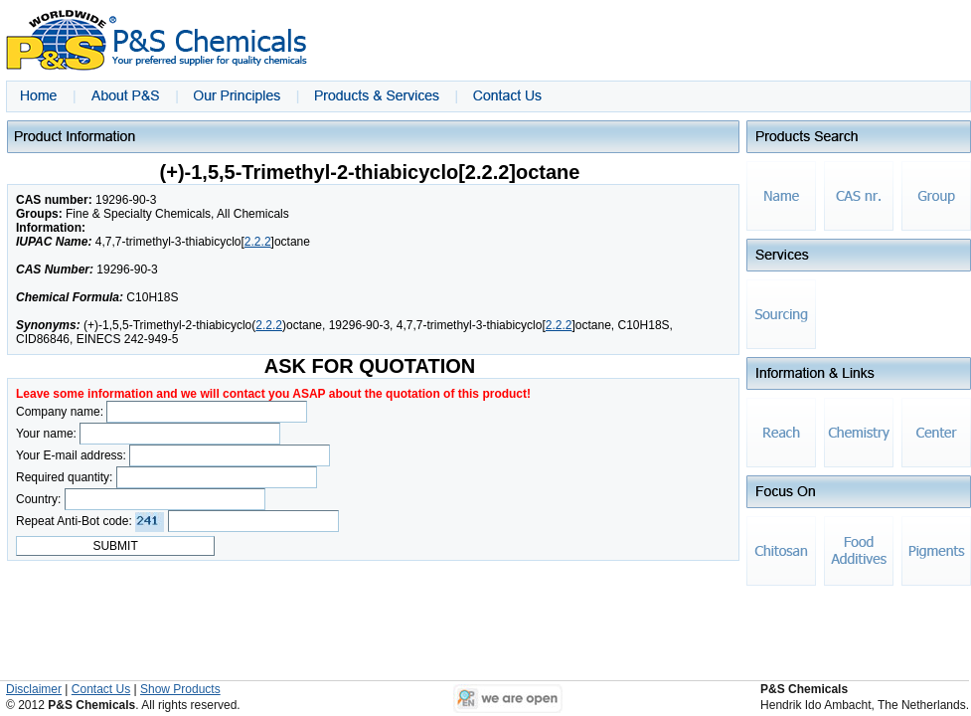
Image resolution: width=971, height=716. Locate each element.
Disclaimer (34, 689)
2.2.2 (257, 242)
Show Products (180, 689)
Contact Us (101, 689)
